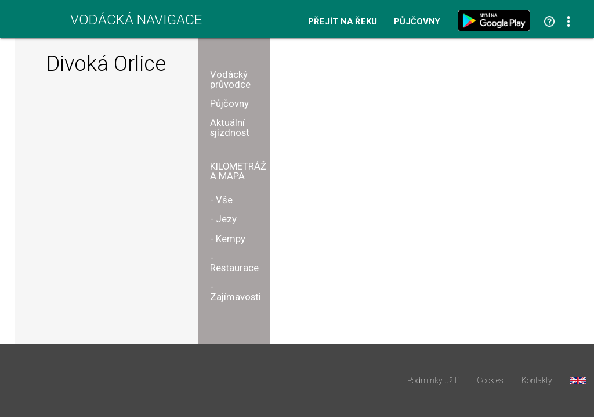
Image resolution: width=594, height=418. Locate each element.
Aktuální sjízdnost (229, 127)
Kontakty (536, 381)
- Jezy (223, 219)
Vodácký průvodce (230, 79)
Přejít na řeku (342, 21)
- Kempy (227, 238)
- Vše (221, 200)
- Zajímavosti (235, 292)
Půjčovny (417, 21)
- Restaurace (234, 263)
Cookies (490, 381)
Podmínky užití (433, 381)
